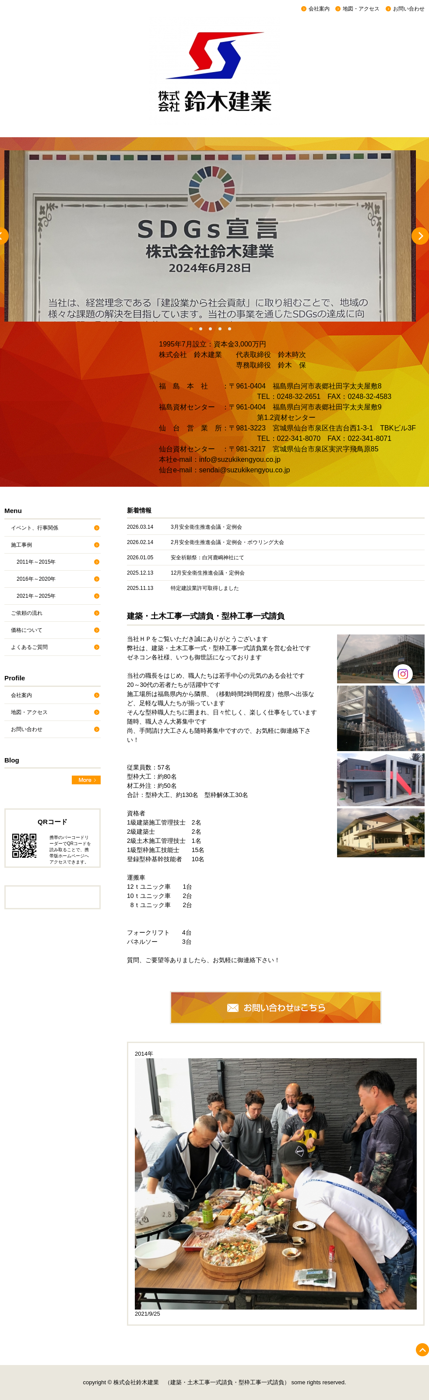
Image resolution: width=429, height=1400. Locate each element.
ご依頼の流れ (26, 613)
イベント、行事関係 (34, 528)
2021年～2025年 (36, 596)
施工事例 (21, 545)
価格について (26, 630)
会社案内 (319, 9)
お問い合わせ (409, 9)
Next (420, 236)
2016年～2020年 (36, 579)
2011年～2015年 (36, 562)
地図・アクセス (361, 9)
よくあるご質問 (29, 647)
